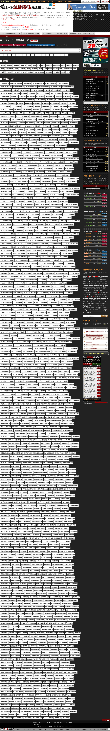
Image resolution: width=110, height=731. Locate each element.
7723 (2, 50)
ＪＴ (105, 298)
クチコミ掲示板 (41, 1)
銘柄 (92, 298)
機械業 (87, 245)
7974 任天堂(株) (90, 79)
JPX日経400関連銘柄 (89, 195)
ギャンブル (99, 299)
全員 (93, 309)
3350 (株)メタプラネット (92, 168)
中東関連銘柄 (89, 198)
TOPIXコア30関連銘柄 (89, 225)
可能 (106, 285)
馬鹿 (96, 285)
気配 (93, 296)
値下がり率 (62, 33)
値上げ (92, 294)
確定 (100, 281)
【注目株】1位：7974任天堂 (82, 13)
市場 (99, 283)
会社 (89, 283)
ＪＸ (102, 296)
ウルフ (85, 294)
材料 (88, 296)
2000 (9, 55)
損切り (86, 288)
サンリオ (86, 301)
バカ (92, 310)
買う (100, 288)
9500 (66, 55)
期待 (98, 281)
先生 (97, 286)
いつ (91, 277)
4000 (25, 55)
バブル (94, 277)
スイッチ (101, 303)
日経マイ (90, 288)
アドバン (96, 294)
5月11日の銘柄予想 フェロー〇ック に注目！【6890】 (89, 15)
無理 (89, 303)
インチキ (101, 305)
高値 (93, 305)
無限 (97, 309)
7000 (47, 55)
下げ (103, 305)
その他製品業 (89, 239)
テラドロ (102, 283)
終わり (104, 296)
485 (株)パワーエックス (92, 128)
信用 (85, 283)
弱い (102, 277)
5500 (36, 55)
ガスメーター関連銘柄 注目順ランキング (13, 45)
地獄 (94, 292)
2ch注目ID (60, 1)
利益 (96, 307)
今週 (100, 277)
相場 (93, 286)
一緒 (101, 292)
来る (85, 277)
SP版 (7, 1)
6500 (44, 55)
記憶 (106, 309)
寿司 (89, 307)
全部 (97, 283)
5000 (32, 55)
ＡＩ (103, 298)
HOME (2, 1)
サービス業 (88, 260)
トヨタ (100, 290)
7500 (51, 55)
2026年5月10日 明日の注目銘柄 (83, 16)
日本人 (85, 303)
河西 (97, 290)
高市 (96, 292)
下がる (104, 309)
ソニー (100, 309)
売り (87, 311)
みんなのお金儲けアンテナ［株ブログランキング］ (95, 331)
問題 (91, 307)
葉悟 (94, 299)
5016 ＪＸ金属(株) (91, 83)
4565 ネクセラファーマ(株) (93, 188)
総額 (95, 290)
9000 (63, 55)
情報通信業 (88, 236)
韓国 (95, 288)
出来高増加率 (75, 33)
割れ (99, 294)
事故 (95, 309)
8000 (55, 55)
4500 (28, 55)
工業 (87, 303)
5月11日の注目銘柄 (80, 18)
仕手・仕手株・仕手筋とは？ (9, 19)
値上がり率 (48, 33)
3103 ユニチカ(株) (91, 170)
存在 (91, 303)
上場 (99, 296)
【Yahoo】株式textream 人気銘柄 (30, 33)
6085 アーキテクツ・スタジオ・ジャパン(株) (95, 96)
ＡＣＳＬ (88, 283)
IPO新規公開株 (20, 1)
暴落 (86, 296)
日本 (89, 279)
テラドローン (90, 309)
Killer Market (89, 342)
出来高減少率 (88, 33)
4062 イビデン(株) (91, 135)
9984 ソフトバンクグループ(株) (94, 81)
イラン (85, 285)
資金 (100, 310)
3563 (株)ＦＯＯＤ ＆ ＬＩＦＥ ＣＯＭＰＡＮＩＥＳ (95, 131)
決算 (103, 299)
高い (98, 296)
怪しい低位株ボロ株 (31, 1)
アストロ (96, 305)
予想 (85, 309)
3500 (21, 55)
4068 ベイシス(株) (91, 90)
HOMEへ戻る (4, 36)
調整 (90, 292)
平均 (103, 307)
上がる (91, 299)
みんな (98, 307)
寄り (102, 281)
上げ (90, 276)
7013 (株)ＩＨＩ (90, 98)
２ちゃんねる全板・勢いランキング (96, 183)
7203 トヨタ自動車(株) (92, 93)
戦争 (106, 296)
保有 (87, 294)
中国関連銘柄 (89, 203)
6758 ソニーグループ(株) (92, 88)
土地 (98, 305)
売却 (105, 281)
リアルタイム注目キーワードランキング (13, 25)
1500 (6, 55)
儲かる (95, 296)
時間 (89, 286)
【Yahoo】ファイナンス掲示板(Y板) (30, 15)
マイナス (93, 307)
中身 (95, 283)
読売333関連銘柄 (89, 216)
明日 (100, 307)
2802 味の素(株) (90, 133)
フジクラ (96, 303)
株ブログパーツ (68, 1)
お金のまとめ (89, 346)
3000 (17, 55)
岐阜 (104, 310)
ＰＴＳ (90, 296)
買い (98, 292)
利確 (93, 303)
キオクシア (92, 281)
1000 (2, 55)
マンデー (88, 309)
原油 (104, 279)
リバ (100, 301)
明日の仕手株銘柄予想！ (92, 348)
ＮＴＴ (85, 299)
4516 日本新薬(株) (91, 100)
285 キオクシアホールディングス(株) (94, 114)
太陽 (90, 310)
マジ (86, 312)
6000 (40, 55)
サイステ (88, 277)
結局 (99, 276)
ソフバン (92, 301)
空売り (96, 276)
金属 (85, 290)
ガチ (87, 305)
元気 (90, 312)
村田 (97, 281)
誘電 (88, 312)
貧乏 (87, 281)
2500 (13, 55)
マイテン (104, 292)
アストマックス (93, 283)
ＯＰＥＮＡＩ (87, 292)
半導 (101, 279)
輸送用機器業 (89, 242)
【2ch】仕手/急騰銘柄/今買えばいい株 (10, 33)
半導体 (86, 307)
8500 (59, 55)
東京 (98, 303)
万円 (100, 294)
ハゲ (87, 290)
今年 (102, 294)
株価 (86, 298)
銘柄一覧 (13, 1)
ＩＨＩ (95, 298)
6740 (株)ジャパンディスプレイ (94, 86)
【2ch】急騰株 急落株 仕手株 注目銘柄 (9, 15)
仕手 (90, 294)
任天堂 (27, 27)
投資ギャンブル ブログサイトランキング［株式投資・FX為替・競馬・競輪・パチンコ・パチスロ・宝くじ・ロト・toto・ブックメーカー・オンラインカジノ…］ (95, 337)
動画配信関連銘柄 (89, 206)
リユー (101, 285)
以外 (92, 292)
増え (105, 303)
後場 (85, 281)
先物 (97, 288)
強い (92, 312)
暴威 (85, 279)
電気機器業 (88, 233)
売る (86, 276)
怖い (106, 303)
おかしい (85, 305)
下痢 (103, 303)
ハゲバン (90, 305)
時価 (104, 288)
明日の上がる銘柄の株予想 (92, 345)
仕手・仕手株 (30, 29)
